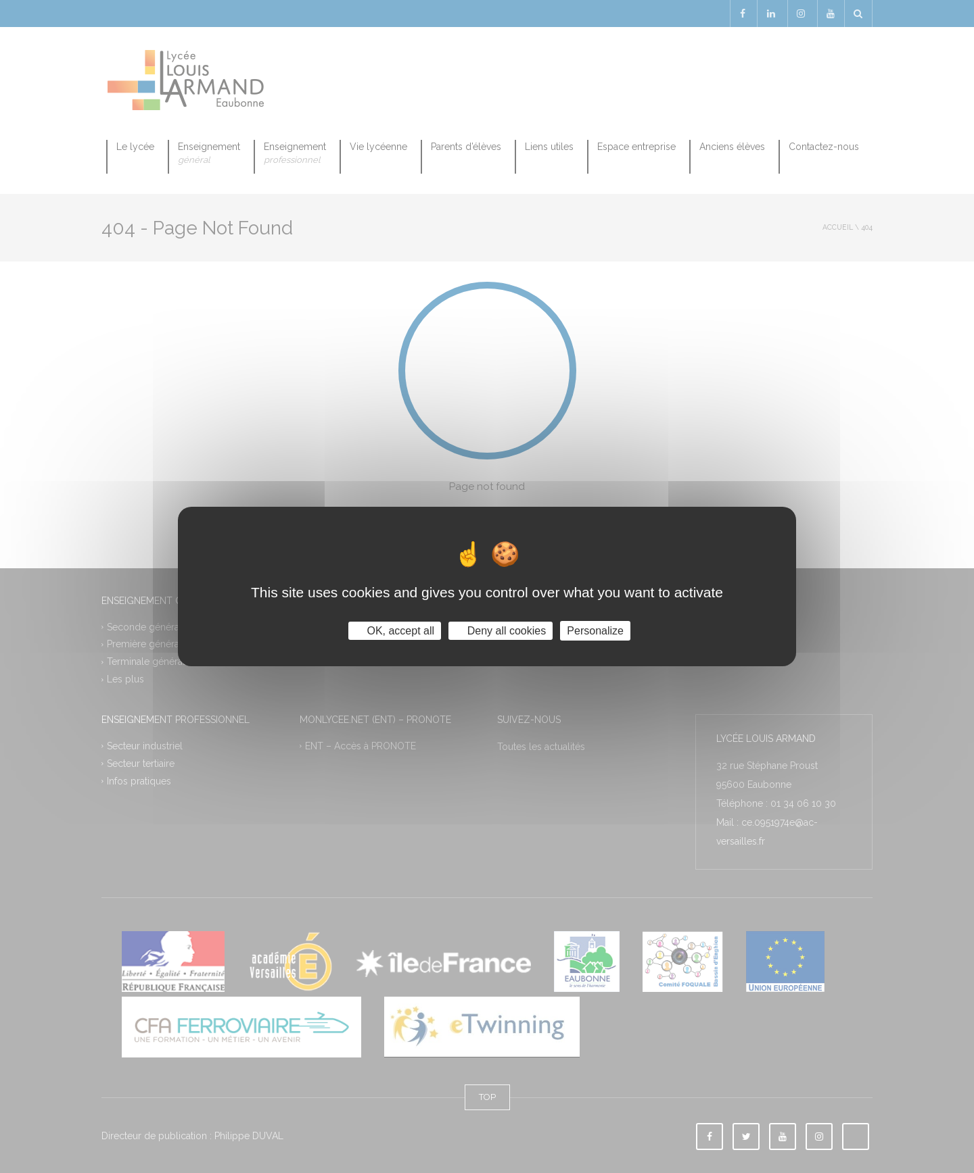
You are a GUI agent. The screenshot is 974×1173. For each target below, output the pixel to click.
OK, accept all (394, 631)
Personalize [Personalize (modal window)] (595, 631)
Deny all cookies (500, 631)
